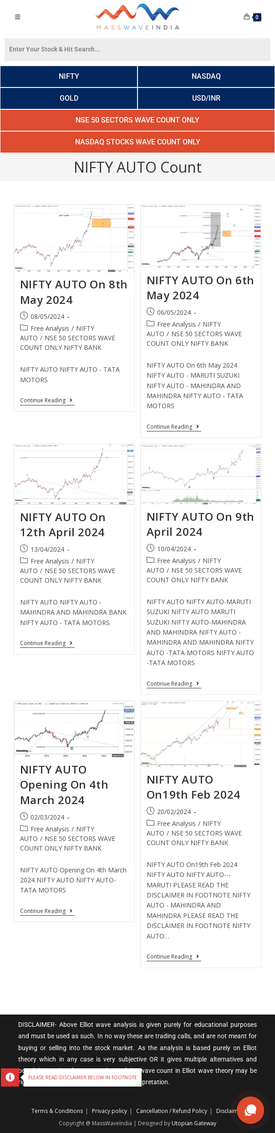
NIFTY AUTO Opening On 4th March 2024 (64, 784)
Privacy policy (109, 1111)
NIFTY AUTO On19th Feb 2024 (193, 787)
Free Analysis (50, 328)
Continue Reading (47, 400)
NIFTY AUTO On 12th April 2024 (63, 524)
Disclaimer (230, 1111)
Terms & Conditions (57, 1111)
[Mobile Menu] (17, 17)
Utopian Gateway (194, 1123)
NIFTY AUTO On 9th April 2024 (201, 524)
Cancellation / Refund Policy (171, 1111)
